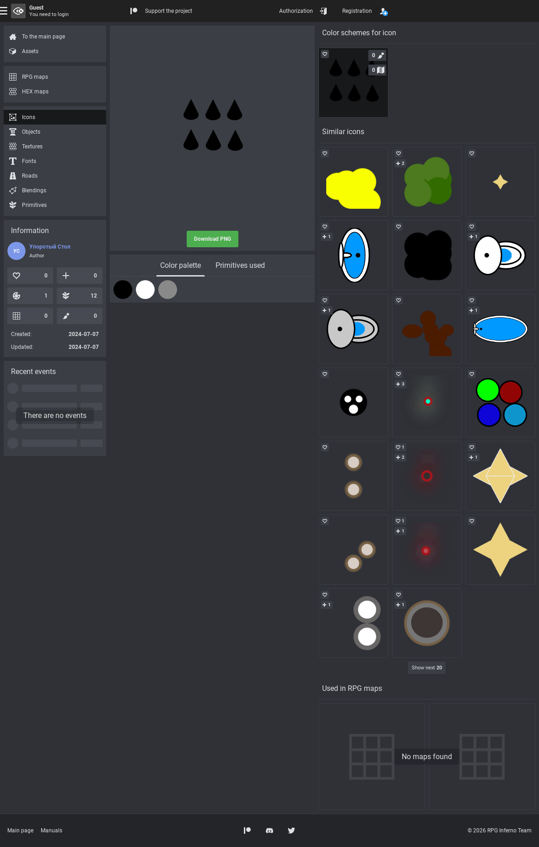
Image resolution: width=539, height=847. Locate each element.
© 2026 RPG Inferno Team (500, 830)
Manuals (51, 830)
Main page (20, 830)
